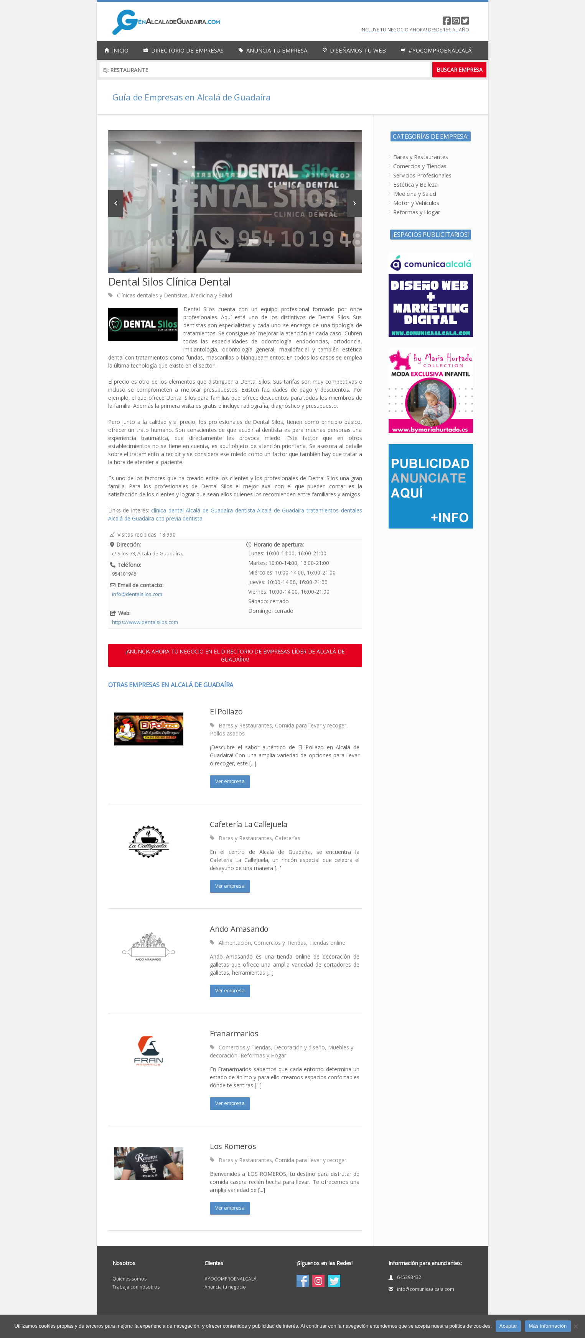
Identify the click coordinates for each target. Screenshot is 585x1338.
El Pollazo (226, 711)
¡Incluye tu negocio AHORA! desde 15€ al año (414, 29)
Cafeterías (287, 838)
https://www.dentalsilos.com (145, 622)
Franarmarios (234, 1033)
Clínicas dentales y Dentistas (152, 295)
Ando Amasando (239, 929)
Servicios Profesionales (422, 175)
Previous (115, 203)
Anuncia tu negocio (225, 1287)
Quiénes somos (129, 1279)
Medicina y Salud (211, 295)
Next (354, 203)
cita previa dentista (179, 518)
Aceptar (508, 1326)
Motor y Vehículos (416, 203)
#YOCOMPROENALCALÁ (230, 1279)
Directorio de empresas (183, 50)
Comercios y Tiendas (280, 942)
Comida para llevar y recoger (310, 725)
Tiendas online (327, 942)
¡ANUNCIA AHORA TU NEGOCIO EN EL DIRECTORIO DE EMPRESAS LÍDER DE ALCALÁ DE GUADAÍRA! (234, 655)
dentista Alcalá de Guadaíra (270, 510)
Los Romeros (233, 1146)
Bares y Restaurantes (245, 725)
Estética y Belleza (415, 184)
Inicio (116, 50)
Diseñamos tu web (354, 50)
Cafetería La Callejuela (248, 824)
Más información (548, 1326)
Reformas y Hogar (263, 1055)
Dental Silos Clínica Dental (169, 281)
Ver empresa (230, 781)
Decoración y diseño (299, 1047)
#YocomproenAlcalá (436, 50)
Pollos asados (227, 733)
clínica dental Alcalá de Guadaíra (192, 510)
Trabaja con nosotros (136, 1287)
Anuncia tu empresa (273, 50)
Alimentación (235, 942)
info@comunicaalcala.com (425, 1289)
